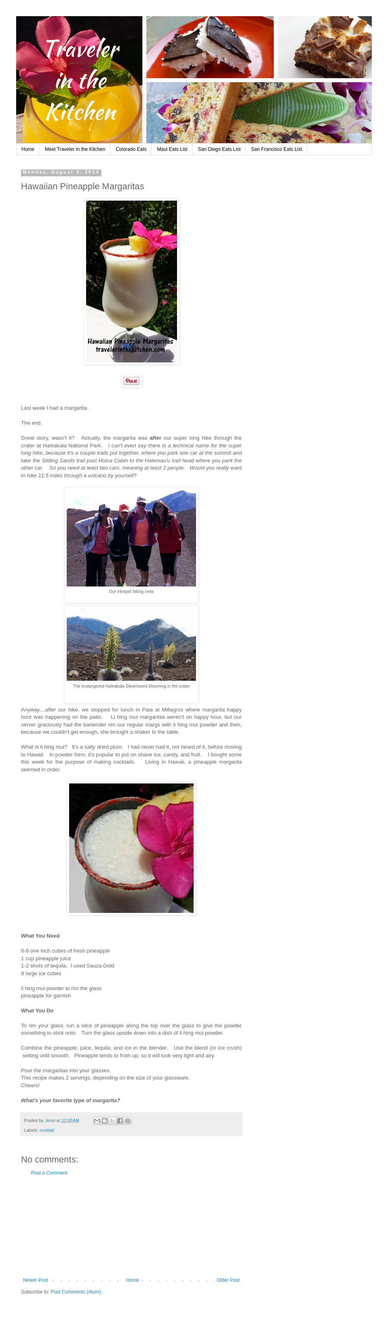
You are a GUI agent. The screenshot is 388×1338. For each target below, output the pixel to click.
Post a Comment (49, 1173)
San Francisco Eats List (276, 149)
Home (27, 149)
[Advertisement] (131, 1226)
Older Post (228, 1280)
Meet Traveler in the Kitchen (75, 149)
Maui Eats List (172, 149)
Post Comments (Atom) (76, 1292)
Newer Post (35, 1280)
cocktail (47, 1130)
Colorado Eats (131, 149)
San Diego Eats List (219, 149)
